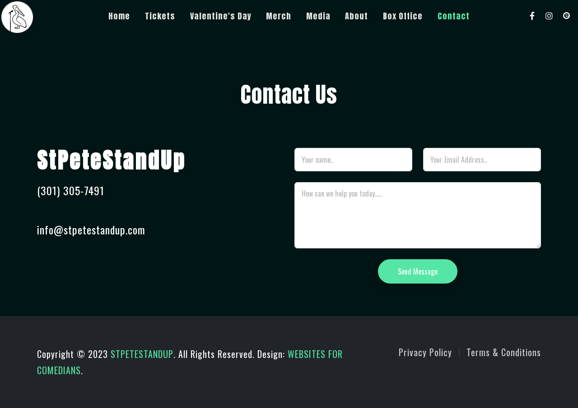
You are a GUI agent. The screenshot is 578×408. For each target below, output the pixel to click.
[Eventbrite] (567, 16)
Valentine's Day (221, 16)
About (356, 16)
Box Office (403, 16)
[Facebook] (532, 16)
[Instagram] (549, 16)
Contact (454, 16)
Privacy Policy (425, 352)
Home (119, 16)
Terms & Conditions (503, 352)
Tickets (160, 16)
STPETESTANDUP (142, 354)
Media (318, 16)
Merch (278, 16)
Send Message (418, 271)
